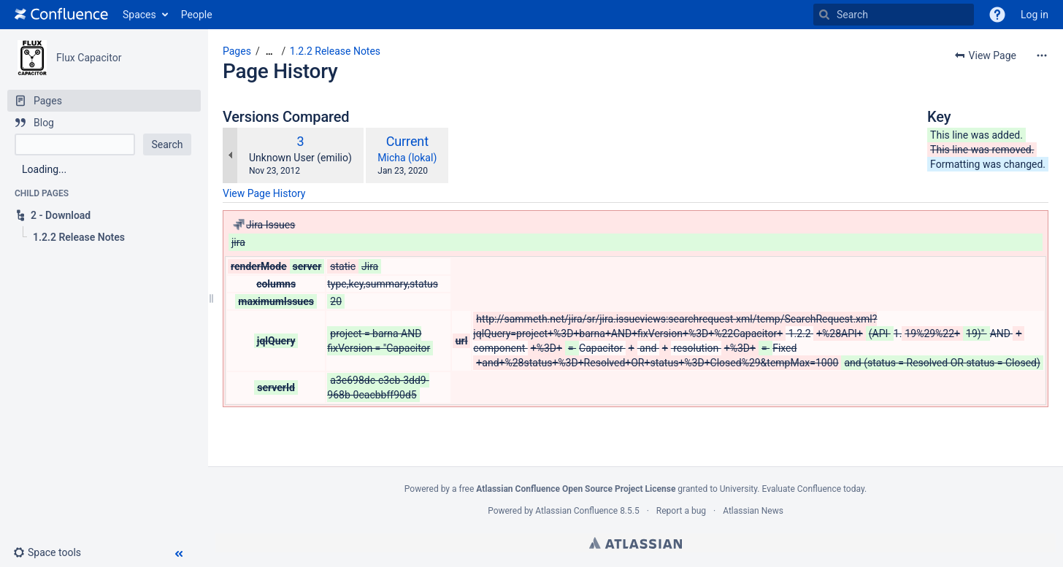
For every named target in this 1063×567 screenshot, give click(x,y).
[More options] (1042, 55)
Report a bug (681, 511)
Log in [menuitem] (1034, 14)
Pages (237, 51)
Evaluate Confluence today (812, 489)
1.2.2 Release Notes (335, 51)
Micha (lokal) (407, 157)
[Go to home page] (61, 14)
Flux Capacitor (88, 57)
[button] (997, 14)
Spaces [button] (139, 14)
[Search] (824, 14)
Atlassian (635, 542)
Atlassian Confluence (576, 511)
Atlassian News (753, 511)
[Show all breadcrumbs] (269, 51)
